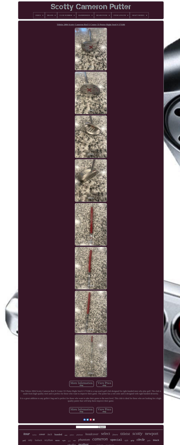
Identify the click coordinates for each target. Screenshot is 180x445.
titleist (125, 434)
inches (34, 435)
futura (115, 434)
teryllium (48, 440)
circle (141, 439)
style (126, 440)
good (69, 441)
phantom (84, 439)
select (105, 433)
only (30, 440)
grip (132, 440)
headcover (91, 434)
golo (148, 440)
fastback (38, 440)
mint (66, 435)
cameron (100, 439)
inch (50, 434)
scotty (137, 433)
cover (42, 434)
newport (151, 433)
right (64, 440)
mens (57, 440)
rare (74, 440)
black (156, 440)
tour (26, 434)
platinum (79, 435)
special (116, 440)
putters (72, 435)
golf (24, 440)
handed (58, 434)
